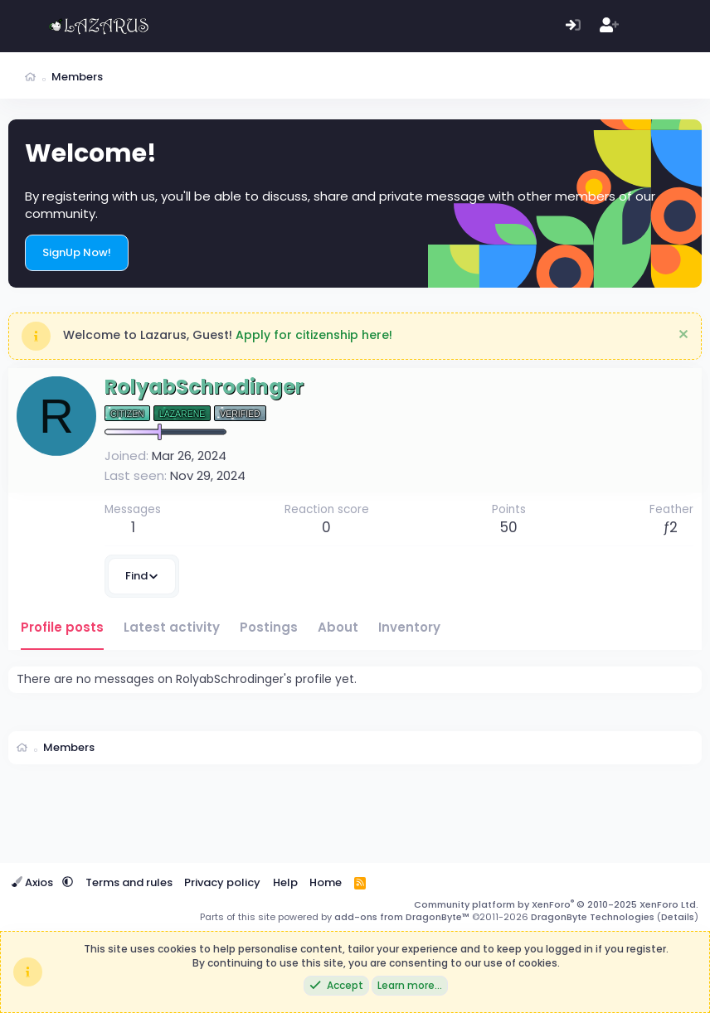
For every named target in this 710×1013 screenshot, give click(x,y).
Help (285, 882)
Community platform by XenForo (556, 904)
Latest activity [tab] (172, 627)
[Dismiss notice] (681, 336)
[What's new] (645, 26)
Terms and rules (129, 882)
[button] (67, 882)
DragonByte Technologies (592, 916)
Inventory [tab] (409, 627)
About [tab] (338, 627)
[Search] (680, 26)
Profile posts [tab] (62, 627)
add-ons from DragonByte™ (401, 916)
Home (325, 882)
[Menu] (22, 26)
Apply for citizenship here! (314, 335)
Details (677, 916)
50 (509, 527)
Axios (34, 882)
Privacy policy (222, 882)
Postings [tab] (269, 627)
